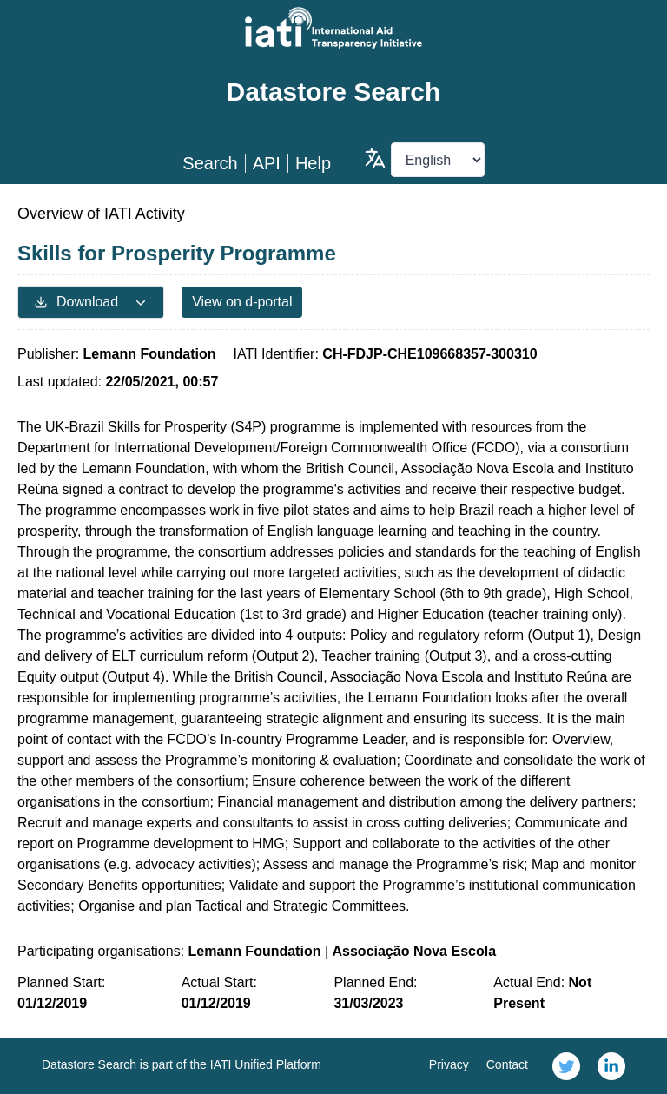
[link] (566, 1066)
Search (209, 163)
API (267, 163)
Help (313, 163)
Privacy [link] (449, 1064)
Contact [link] (507, 1064)
